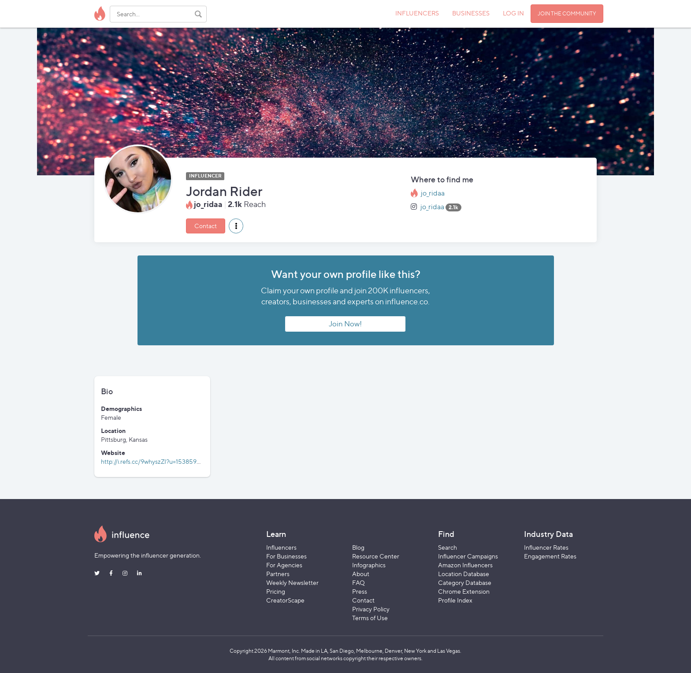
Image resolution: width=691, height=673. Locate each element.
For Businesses (286, 556)
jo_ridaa (433, 193)
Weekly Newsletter (292, 582)
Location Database (463, 573)
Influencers (281, 547)
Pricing (275, 591)
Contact (205, 225)
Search (447, 547)
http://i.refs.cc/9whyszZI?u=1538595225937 (161, 461)
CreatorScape (285, 600)
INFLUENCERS (417, 13)
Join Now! (345, 323)
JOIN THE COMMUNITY (567, 13)
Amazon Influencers (465, 565)
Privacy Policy (371, 609)
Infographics (369, 565)
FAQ (358, 582)
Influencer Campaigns (468, 556)
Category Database (464, 582)
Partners (278, 573)
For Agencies (284, 565)
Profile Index (455, 600)
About (360, 573)
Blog (358, 547)
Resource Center (375, 556)
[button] (236, 225)
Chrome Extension (464, 591)
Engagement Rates (550, 556)
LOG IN (513, 13)
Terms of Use (370, 617)
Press (359, 591)
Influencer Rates (546, 547)
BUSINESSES (471, 13)
